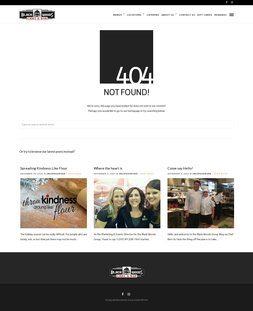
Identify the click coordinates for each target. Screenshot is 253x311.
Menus (117, 14)
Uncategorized (56, 173)
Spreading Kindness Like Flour (43, 168)
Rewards (220, 14)
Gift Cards (204, 14)
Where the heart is (108, 168)
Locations (134, 14)
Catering (153, 14)
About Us (167, 14)
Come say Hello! (180, 168)
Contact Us (187, 14)
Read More (75, 173)
